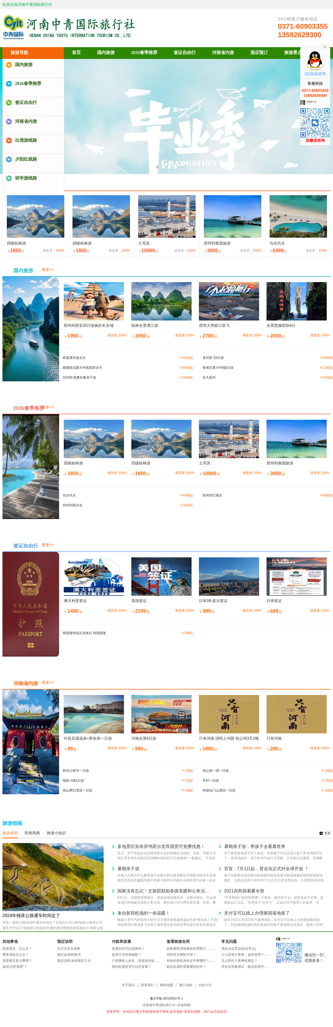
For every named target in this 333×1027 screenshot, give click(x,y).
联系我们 (147, 985)
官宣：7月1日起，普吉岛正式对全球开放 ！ (266, 868)
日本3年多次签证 (213, 600)
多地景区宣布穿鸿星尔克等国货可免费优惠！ (161, 846)
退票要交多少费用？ (17, 961)
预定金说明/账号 (69, 955)
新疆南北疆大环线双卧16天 (82, 368)
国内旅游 (24, 64)
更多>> (48, 269)
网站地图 (166, 985)
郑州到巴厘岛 (212, 495)
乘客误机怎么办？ (15, 955)
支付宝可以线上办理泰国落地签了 (257, 913)
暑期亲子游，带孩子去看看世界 (254, 846)
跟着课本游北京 (74, 358)
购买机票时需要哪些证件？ (186, 967)
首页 (76, 52)
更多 (327, 833)
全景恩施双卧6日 (281, 325)
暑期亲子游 (128, 868)
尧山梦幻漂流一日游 (77, 790)
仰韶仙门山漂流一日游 (218, 790)
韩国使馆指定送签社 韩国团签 (84, 633)
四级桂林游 (16, 243)
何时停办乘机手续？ (181, 955)
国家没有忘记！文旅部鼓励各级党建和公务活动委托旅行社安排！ (163, 891)
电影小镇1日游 (73, 780)
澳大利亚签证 (75, 600)
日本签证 (274, 600)
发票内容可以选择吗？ (128, 949)
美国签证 (139, 600)
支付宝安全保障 (68, 949)
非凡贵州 (209, 377)
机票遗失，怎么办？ (17, 949)
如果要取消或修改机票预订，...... (191, 949)
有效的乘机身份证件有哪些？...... (191, 961)
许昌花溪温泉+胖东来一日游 (88, 738)
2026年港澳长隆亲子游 (79, 377)
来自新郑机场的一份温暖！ (143, 913)
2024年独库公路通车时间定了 (31, 915)
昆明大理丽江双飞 (214, 325)
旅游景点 (293, 52)
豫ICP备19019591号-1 (166, 998)
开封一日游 (210, 780)
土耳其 (144, 243)
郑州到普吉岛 (72, 505)
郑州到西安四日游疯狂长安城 (89, 325)
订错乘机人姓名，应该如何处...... (136, 961)
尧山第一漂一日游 (215, 771)
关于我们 (128, 985)
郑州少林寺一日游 (76, 771)
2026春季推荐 (28, 83)
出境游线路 (26, 140)
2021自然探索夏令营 (244, 891)
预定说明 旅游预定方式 (74, 961)
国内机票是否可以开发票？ (131, 967)
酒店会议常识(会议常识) (238, 949)
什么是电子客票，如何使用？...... (245, 955)
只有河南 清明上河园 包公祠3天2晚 (229, 738)
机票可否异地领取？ (126, 955)
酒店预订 (259, 52)
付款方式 (205, 985)
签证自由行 (26, 102)
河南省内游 (26, 121)
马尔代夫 (277, 243)
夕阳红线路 (26, 159)
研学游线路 (26, 178)
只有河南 (274, 738)
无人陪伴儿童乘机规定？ (239, 961)
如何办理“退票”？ (15, 967)
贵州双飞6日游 (213, 358)
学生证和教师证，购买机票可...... (245, 967)
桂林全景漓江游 (144, 325)
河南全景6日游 (144, 738)
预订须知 (185, 985)
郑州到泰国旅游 (217, 243)
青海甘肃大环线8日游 (218, 368)
